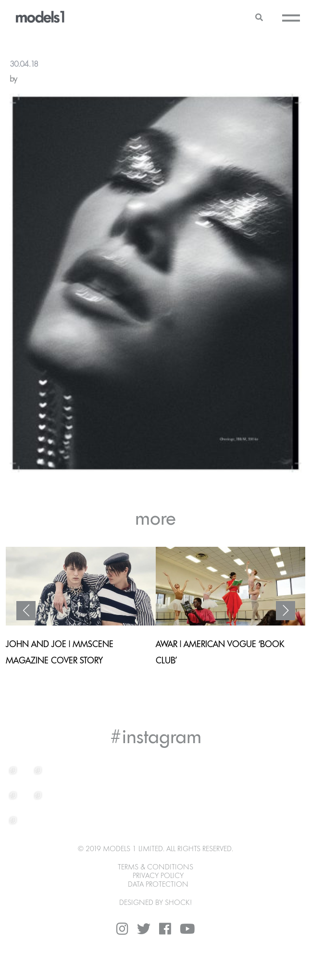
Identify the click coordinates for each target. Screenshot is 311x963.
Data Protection (158, 885)
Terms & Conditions (155, 867)
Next (285, 610)
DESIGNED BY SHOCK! (155, 903)
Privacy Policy (158, 876)
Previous (26, 610)
